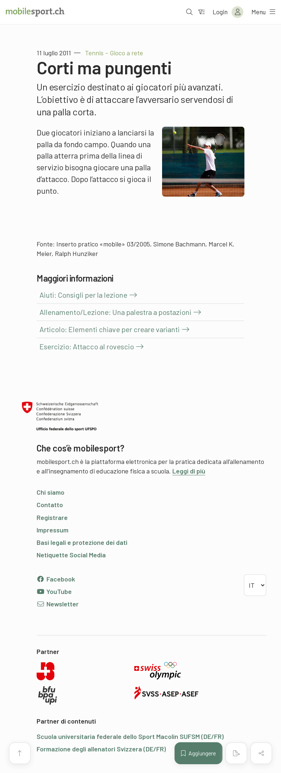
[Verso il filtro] (198, 12)
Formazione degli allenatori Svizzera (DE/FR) (101, 749)
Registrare (52, 517)
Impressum (52, 530)
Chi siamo (50, 492)
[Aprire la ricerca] (186, 12)
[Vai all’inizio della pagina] (20, 753)
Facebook (56, 579)
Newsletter (58, 604)
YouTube (54, 591)
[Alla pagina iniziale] (35, 12)
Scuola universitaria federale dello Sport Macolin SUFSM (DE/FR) (130, 736)
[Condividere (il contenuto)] (261, 753)
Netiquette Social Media (71, 555)
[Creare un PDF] (236, 753)
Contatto (50, 505)
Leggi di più (188, 471)
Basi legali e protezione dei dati (82, 542)
